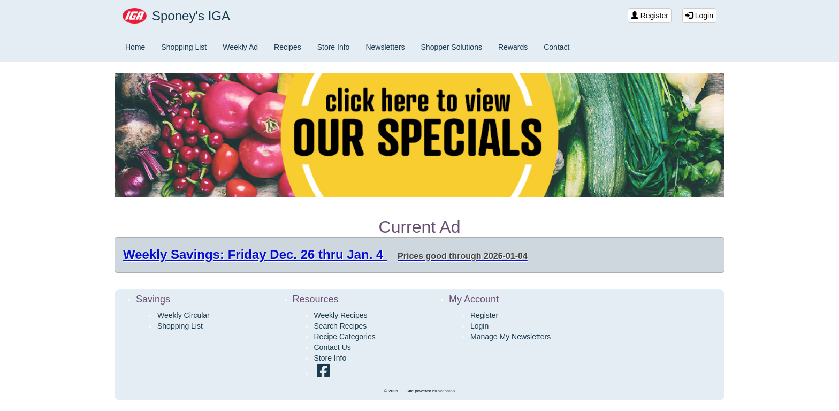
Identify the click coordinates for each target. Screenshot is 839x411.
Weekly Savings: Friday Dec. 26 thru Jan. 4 (325, 254)
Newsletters (385, 47)
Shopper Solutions (451, 47)
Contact (556, 47)
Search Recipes (340, 326)
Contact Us (332, 347)
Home (135, 47)
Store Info (333, 47)
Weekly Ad (240, 47)
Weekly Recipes (341, 315)
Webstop (446, 391)
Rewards (513, 47)
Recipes (287, 47)
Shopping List (184, 47)
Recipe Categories (345, 336)
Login (699, 15)
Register (649, 15)
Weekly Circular (183, 315)
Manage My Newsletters (510, 336)
